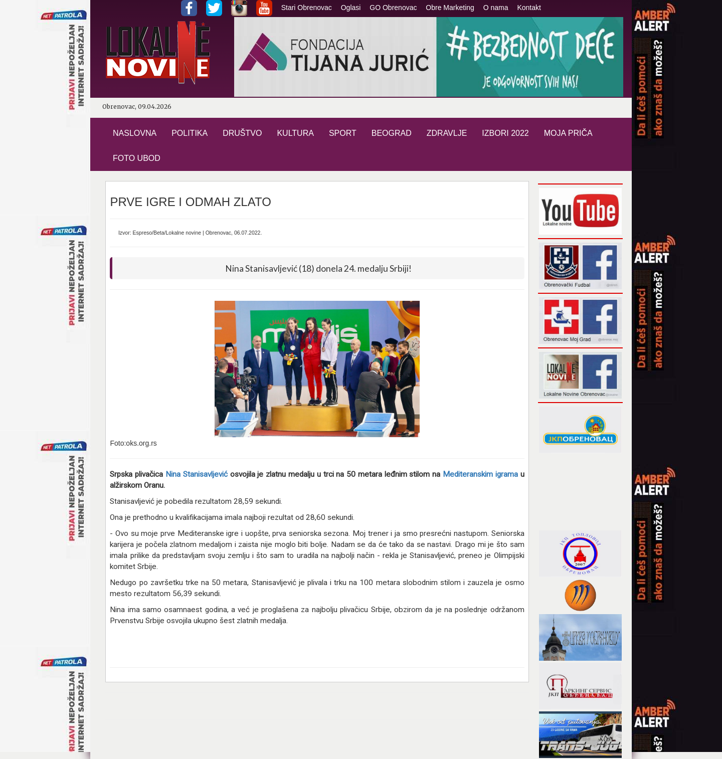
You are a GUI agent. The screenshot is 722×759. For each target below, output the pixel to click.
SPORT (342, 133)
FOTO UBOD (136, 158)
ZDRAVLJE (447, 133)
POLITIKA (189, 133)
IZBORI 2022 (505, 133)
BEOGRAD (392, 133)
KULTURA (295, 133)
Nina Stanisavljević (196, 474)
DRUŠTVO (242, 133)
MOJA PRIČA (568, 133)
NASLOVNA (134, 133)
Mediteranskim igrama (480, 474)
